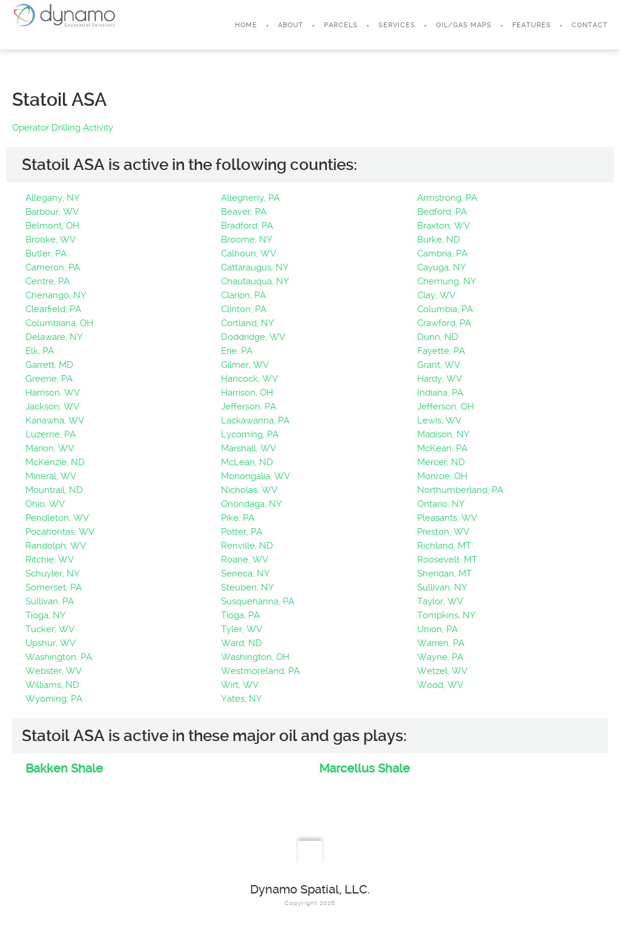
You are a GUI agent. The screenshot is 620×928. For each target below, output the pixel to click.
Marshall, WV (248, 448)
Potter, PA (241, 531)
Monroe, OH (442, 476)
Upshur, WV (50, 643)
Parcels (341, 25)
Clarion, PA (243, 295)
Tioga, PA (240, 615)
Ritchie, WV (49, 559)
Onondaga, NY (251, 503)
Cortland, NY (247, 323)
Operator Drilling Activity (62, 127)
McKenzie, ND (55, 462)
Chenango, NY (56, 295)
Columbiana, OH (59, 323)
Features (531, 25)
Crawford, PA (444, 323)
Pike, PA (237, 517)
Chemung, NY (447, 281)
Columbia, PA (445, 309)
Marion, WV (49, 448)
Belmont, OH (52, 225)
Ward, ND (241, 643)
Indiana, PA (440, 392)
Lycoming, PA (250, 434)
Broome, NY (246, 239)
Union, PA (437, 629)
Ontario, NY (441, 503)
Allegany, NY (52, 197)
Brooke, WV (50, 239)
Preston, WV (443, 531)
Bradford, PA (247, 225)
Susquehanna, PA (257, 601)
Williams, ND (52, 684)
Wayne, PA (440, 657)
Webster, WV (53, 670)
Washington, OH (255, 657)
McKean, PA (442, 448)
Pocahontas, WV (59, 531)
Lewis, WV (439, 420)
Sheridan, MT (444, 573)
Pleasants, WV (447, 517)
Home (246, 25)
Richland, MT (444, 545)
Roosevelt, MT (447, 559)
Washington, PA (58, 657)
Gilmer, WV (245, 364)
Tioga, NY (45, 615)
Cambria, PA (442, 253)
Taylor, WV (440, 601)
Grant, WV (438, 364)
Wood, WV (440, 684)
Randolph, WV (55, 545)
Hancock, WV (249, 378)
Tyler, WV (241, 629)
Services (396, 25)
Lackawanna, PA (255, 420)
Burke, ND (438, 239)
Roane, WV (244, 559)
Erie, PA (236, 350)
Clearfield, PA (53, 309)
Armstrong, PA (447, 197)
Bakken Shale (64, 768)
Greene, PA (49, 378)
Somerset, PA (53, 587)
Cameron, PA (52, 267)
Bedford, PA (442, 211)
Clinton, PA (243, 309)
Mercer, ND (441, 462)
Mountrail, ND (54, 490)
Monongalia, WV (255, 476)
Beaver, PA (243, 211)
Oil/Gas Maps (464, 25)
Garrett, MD (49, 364)
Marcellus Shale (364, 768)
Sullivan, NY (442, 587)
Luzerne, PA (50, 434)
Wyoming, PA (53, 698)
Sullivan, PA (49, 601)
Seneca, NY (245, 573)
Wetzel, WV (442, 670)
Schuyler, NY (52, 573)
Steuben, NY (247, 587)
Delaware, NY (54, 337)
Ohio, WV (45, 503)
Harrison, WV (52, 392)
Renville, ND (247, 545)
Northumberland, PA (460, 490)
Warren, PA (440, 643)
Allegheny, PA (250, 197)
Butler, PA (46, 253)
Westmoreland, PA (260, 670)
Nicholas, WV (249, 490)
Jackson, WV (52, 406)
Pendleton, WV (57, 517)
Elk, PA (39, 350)
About (290, 25)
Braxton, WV (443, 225)
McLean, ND (247, 462)
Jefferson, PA (248, 406)
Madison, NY (443, 434)
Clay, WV (436, 295)
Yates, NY (241, 698)
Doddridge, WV (253, 337)
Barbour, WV (52, 211)
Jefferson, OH (445, 406)
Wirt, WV (240, 684)
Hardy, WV (439, 378)
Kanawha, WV (54, 420)
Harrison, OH (247, 392)
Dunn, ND (437, 337)
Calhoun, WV (248, 253)
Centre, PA (47, 281)
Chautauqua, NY (255, 281)
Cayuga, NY (441, 267)
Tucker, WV (49, 629)
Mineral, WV (50, 476)
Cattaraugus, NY (255, 267)
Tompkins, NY (446, 615)
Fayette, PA (441, 350)
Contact (590, 25)
